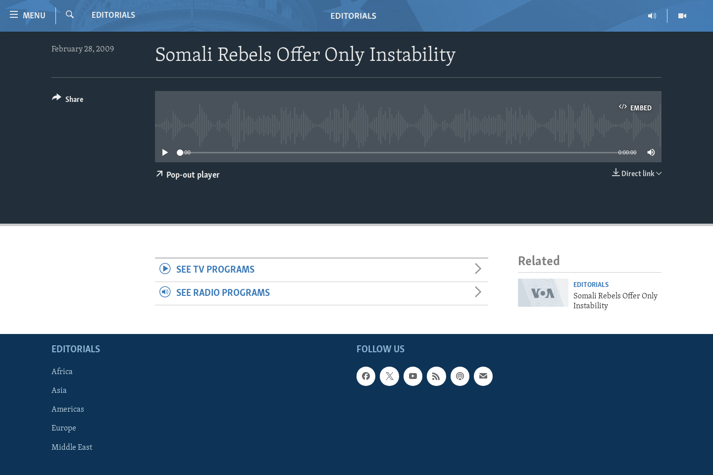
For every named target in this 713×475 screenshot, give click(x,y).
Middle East (71, 448)
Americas (67, 410)
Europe (63, 429)
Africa (62, 373)
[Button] (67, 101)
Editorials (113, 15)
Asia (59, 391)
